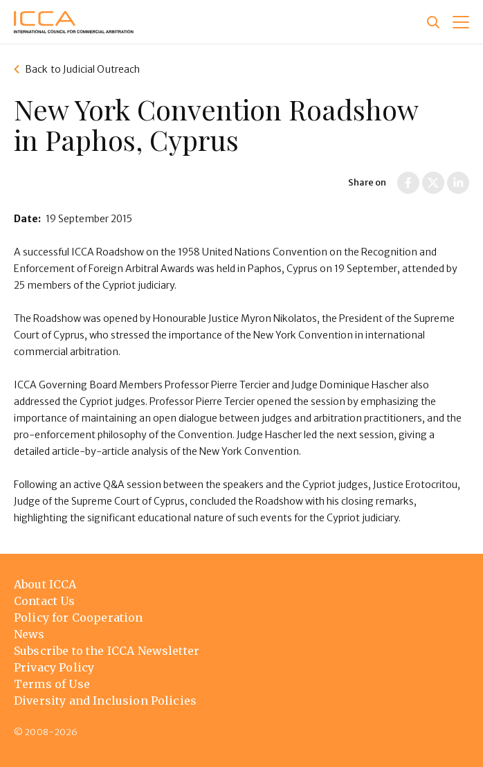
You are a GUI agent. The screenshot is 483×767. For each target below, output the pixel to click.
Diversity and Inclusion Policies (105, 700)
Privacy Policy (54, 667)
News (29, 634)
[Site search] (433, 22)
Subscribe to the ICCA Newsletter (106, 651)
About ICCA (45, 584)
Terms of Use (52, 684)
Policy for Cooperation (78, 617)
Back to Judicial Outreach (82, 69)
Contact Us (44, 601)
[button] (461, 22)
